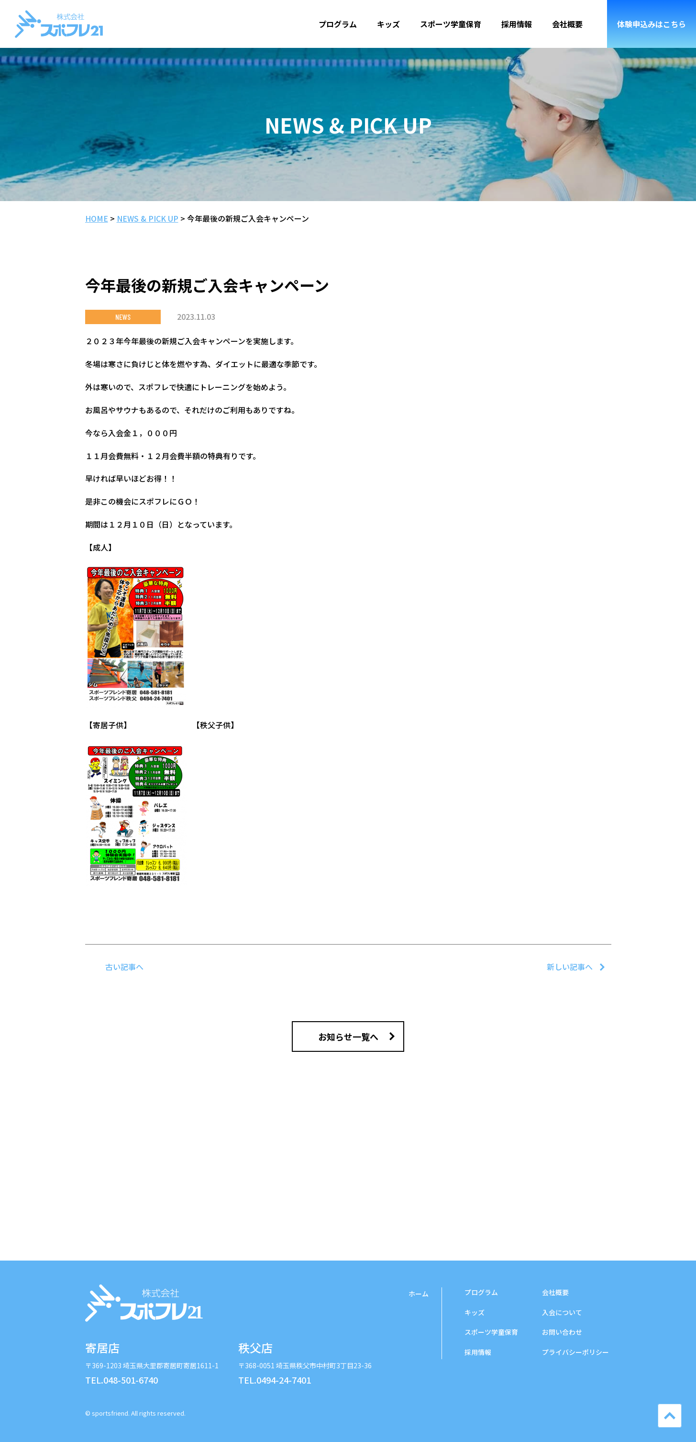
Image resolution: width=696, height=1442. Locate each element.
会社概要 (567, 24)
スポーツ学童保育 (450, 24)
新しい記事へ (570, 966)
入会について (562, 1312)
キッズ (388, 24)
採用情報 (516, 24)
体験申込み (651, 24)
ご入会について (348, 1189)
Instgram (553, 1408)
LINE (577, 1408)
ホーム (419, 1293)
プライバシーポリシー (575, 1352)
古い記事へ (124, 966)
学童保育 (491, 1332)
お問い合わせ (562, 1332)
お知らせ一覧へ (348, 1036)
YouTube (601, 1408)
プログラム (338, 24)
